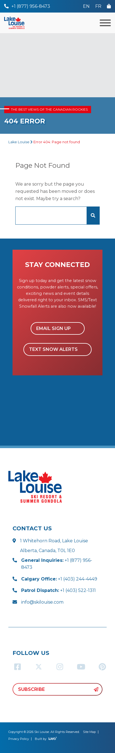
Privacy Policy (18, 739)
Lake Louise (19, 142)
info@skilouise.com (42, 602)
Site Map (89, 732)
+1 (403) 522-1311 (58, 590)
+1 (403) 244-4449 (59, 579)
